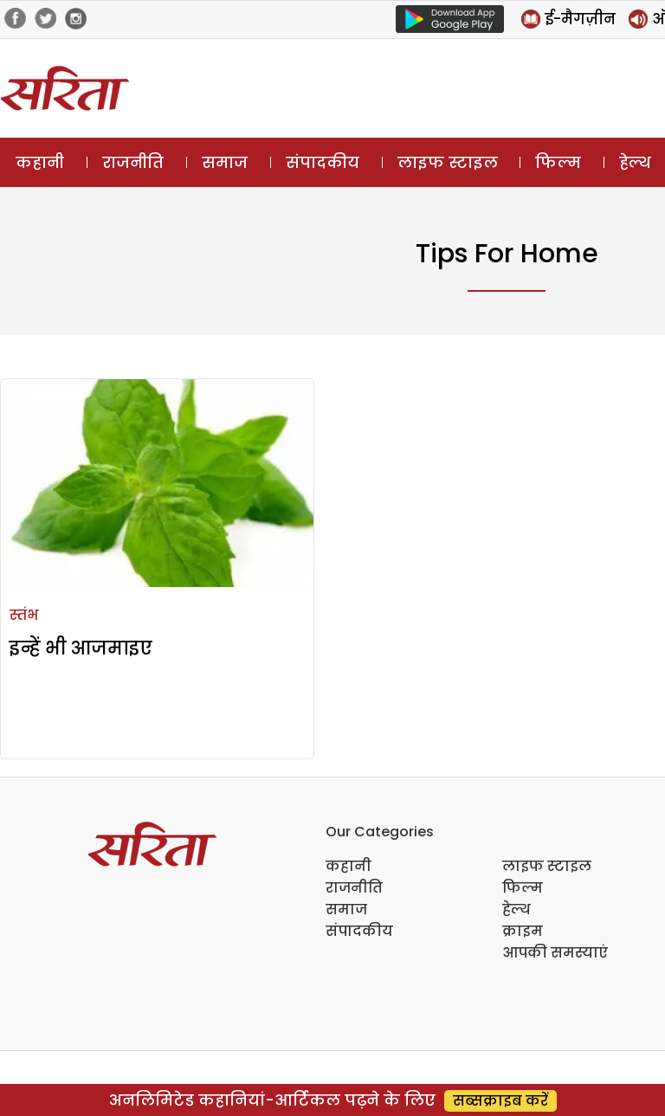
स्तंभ (24, 615)
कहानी (40, 162)
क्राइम (522, 931)
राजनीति (133, 162)
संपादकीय (322, 162)
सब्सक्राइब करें (500, 1101)
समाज (225, 162)
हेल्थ (516, 909)
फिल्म (558, 162)
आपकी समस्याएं (555, 953)
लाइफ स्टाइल (447, 162)
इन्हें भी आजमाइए (81, 648)
